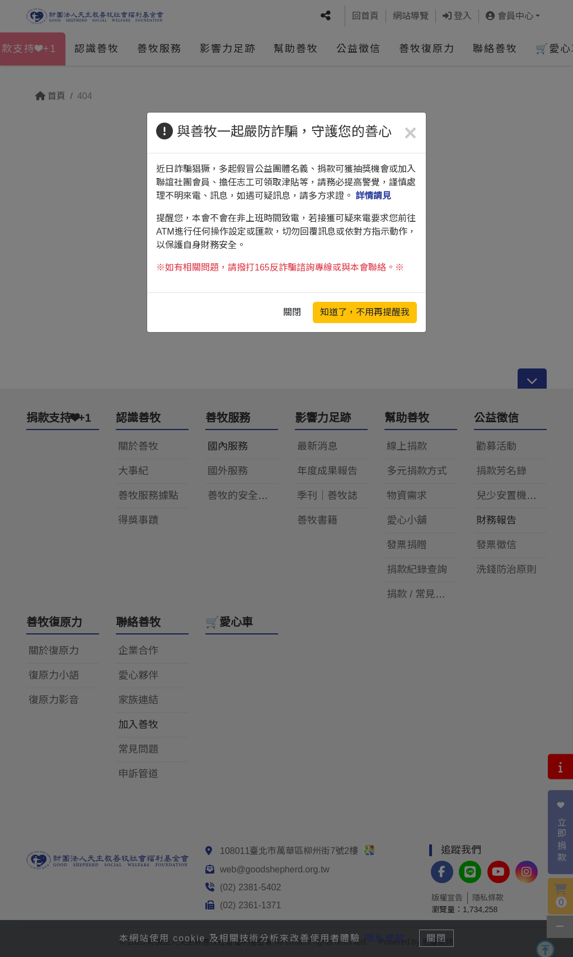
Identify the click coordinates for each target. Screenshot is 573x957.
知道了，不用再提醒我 (365, 312)
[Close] (410, 133)
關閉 (292, 312)
